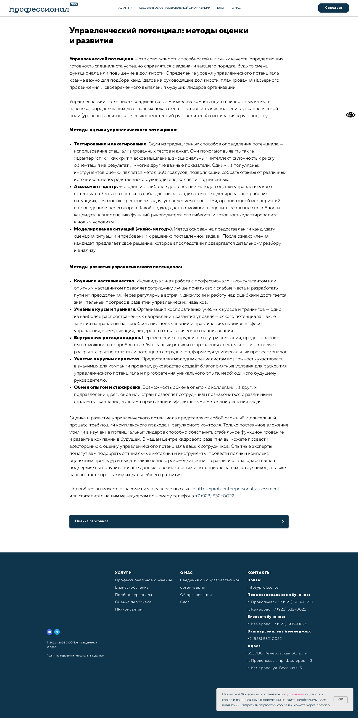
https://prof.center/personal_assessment (237, 489)
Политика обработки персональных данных (75, 655)
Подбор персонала (133, 595)
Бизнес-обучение (132, 587)
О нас (236, 8)
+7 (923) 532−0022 (214, 496)
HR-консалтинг (129, 609)
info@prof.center (263, 587)
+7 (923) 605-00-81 (290, 624)
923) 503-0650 (298, 602)
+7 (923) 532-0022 (289, 609)
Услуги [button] (123, 8)
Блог (221, 8)
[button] (333, 8)
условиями (295, 694)
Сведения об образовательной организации (174, 8)
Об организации (196, 595)
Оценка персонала (133, 602)
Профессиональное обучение (143, 580)
